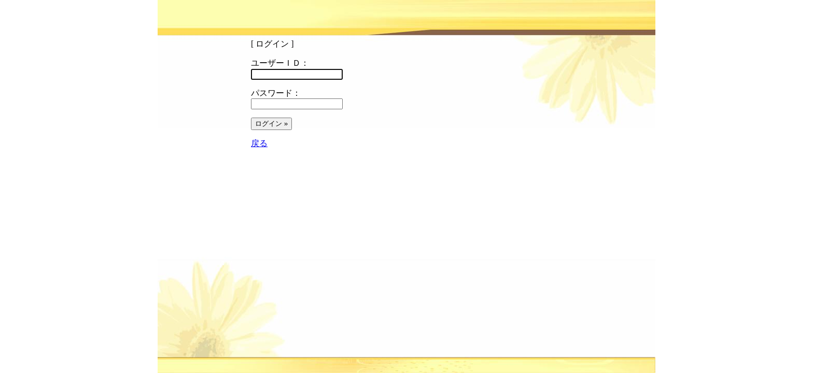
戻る (259, 143)
